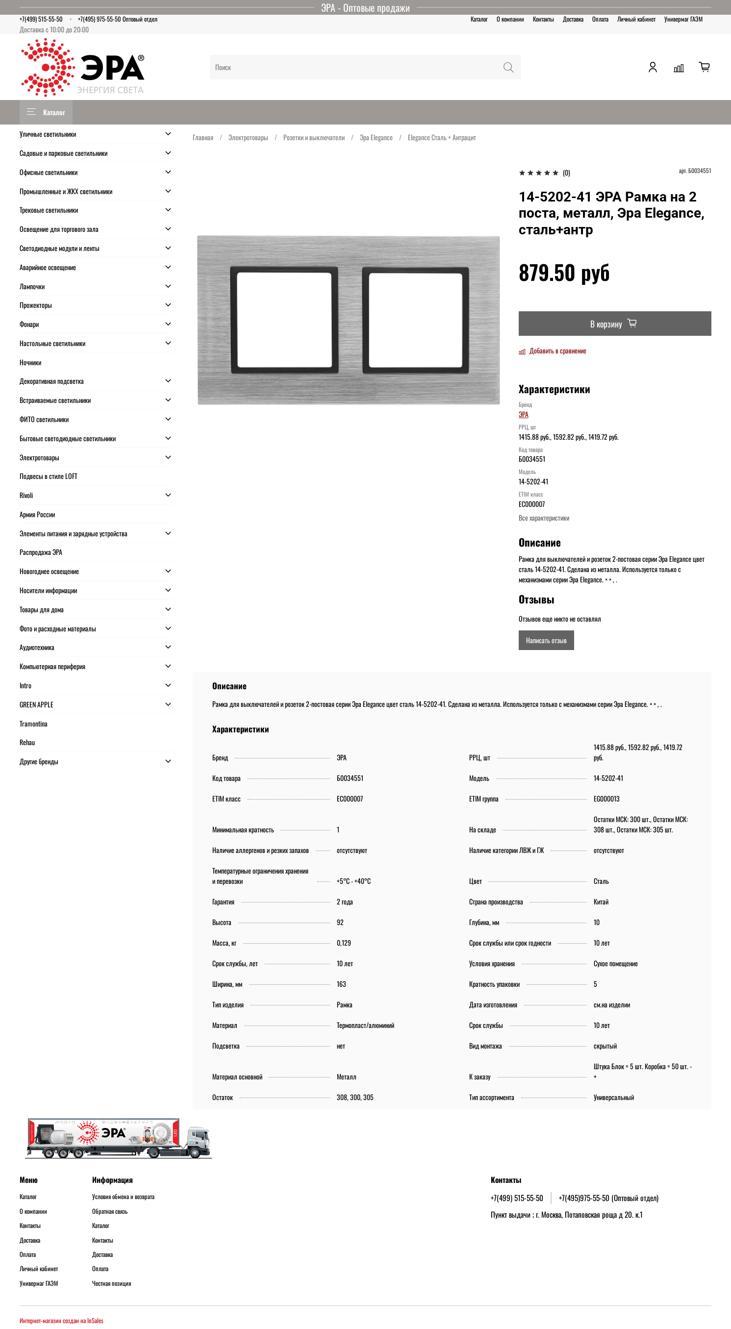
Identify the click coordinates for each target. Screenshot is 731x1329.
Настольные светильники (52, 343)
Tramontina (34, 723)
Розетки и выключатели (314, 137)
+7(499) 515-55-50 (41, 19)
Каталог (479, 19)
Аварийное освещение (48, 267)
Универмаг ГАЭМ (683, 19)
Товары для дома (42, 609)
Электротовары (248, 137)
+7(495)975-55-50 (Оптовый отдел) (608, 1197)
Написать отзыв (546, 640)
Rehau (27, 742)
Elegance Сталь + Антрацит (442, 137)
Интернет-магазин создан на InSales (61, 1320)
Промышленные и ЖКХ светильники (66, 191)
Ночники (30, 362)
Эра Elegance (376, 137)
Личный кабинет (636, 19)
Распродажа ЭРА (41, 552)
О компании (510, 19)
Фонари (29, 324)
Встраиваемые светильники (55, 400)
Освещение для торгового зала (59, 229)
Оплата (600, 19)
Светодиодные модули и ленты (60, 248)
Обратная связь (109, 1211)
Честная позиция (111, 1283)
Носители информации (48, 590)
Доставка (573, 19)
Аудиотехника (37, 647)
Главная (203, 137)
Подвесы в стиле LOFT (48, 476)
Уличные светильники (48, 133)
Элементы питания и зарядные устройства (73, 533)
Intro (25, 685)
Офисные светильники (48, 172)
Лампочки (32, 286)
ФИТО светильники (44, 419)
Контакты (543, 19)
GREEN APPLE (36, 704)
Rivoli (26, 495)
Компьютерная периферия (52, 666)
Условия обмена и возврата (123, 1196)
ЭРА (524, 414)
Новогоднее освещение (49, 571)
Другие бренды (39, 761)
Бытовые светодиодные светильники (68, 438)
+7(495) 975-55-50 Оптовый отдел (117, 19)
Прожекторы (36, 305)
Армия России (37, 514)
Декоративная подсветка (52, 381)
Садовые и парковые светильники (63, 153)
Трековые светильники (49, 209)
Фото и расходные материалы (58, 628)
